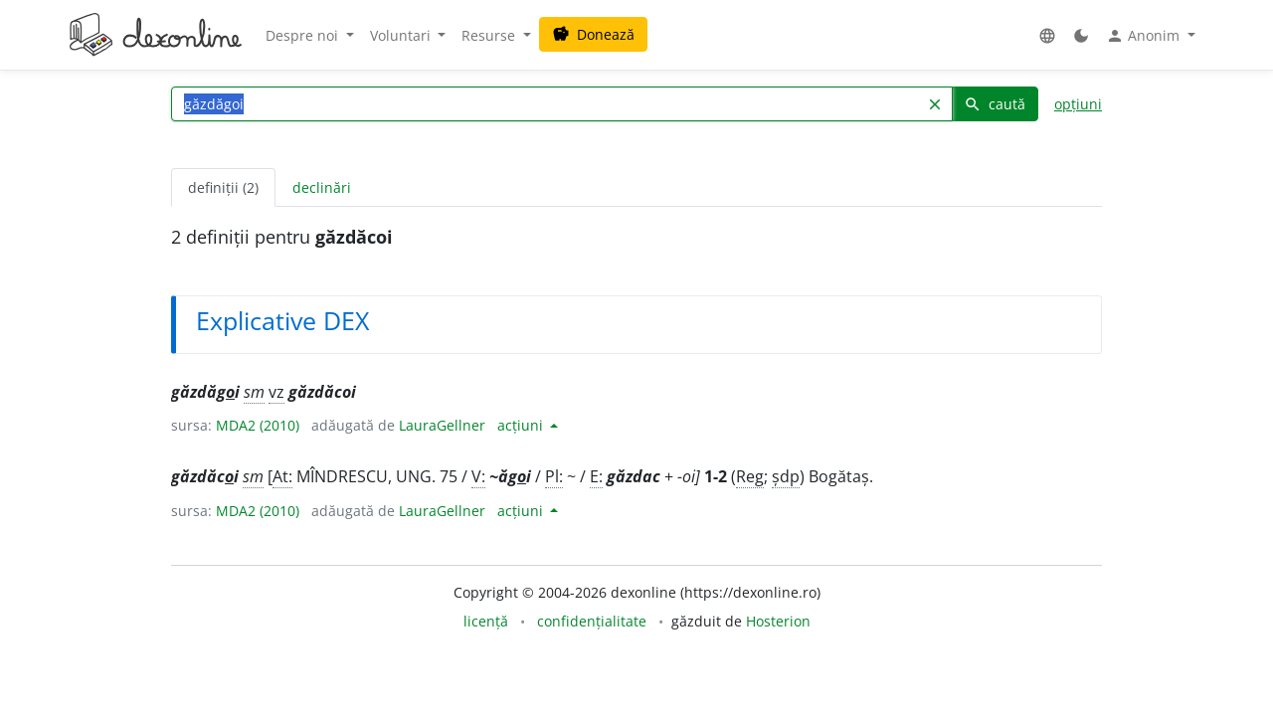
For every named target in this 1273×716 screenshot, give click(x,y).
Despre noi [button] (304, 35)
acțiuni (522, 425)
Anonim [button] (1144, 36)
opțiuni (1078, 103)
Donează (593, 34)
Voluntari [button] (402, 35)
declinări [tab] (321, 187)
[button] (1047, 35)
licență (485, 621)
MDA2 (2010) (257, 425)
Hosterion (778, 621)
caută (994, 103)
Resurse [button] (490, 35)
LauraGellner (442, 425)
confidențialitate (591, 621)
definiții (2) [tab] (223, 187)
